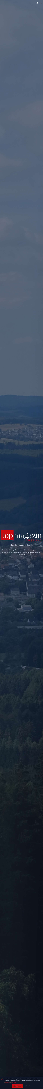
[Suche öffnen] (38, 3)
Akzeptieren (17, 1086)
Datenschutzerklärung (10, 1082)
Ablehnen (27, 1086)
